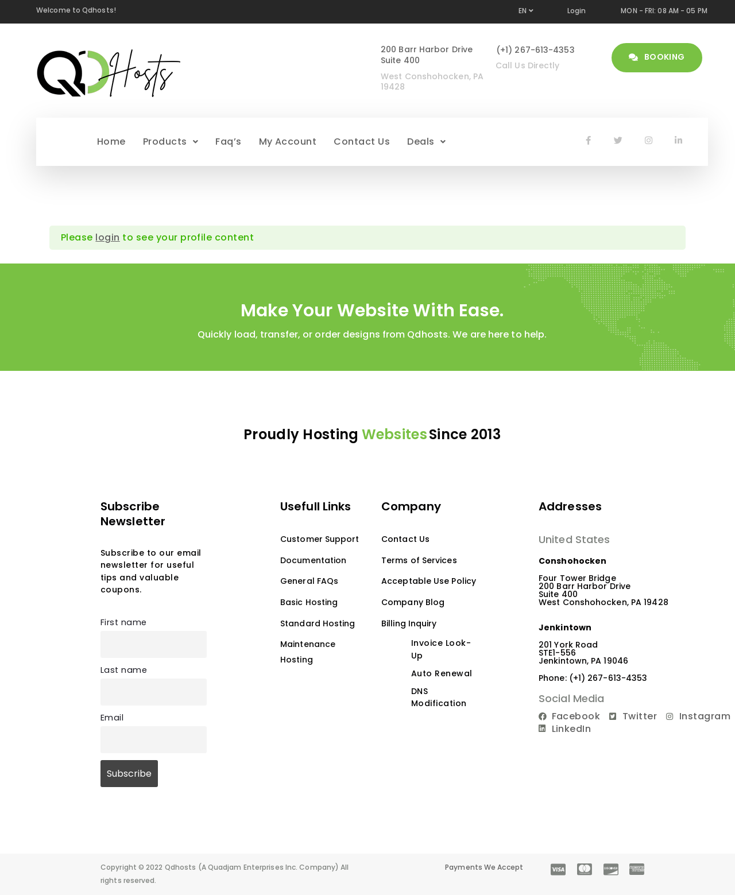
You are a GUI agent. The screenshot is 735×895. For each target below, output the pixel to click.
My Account (288, 141)
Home (111, 141)
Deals (426, 141)
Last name (123, 670)
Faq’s (228, 141)
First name (123, 622)
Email (111, 717)
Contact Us (362, 141)
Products (170, 141)
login (107, 237)
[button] (170, 142)
